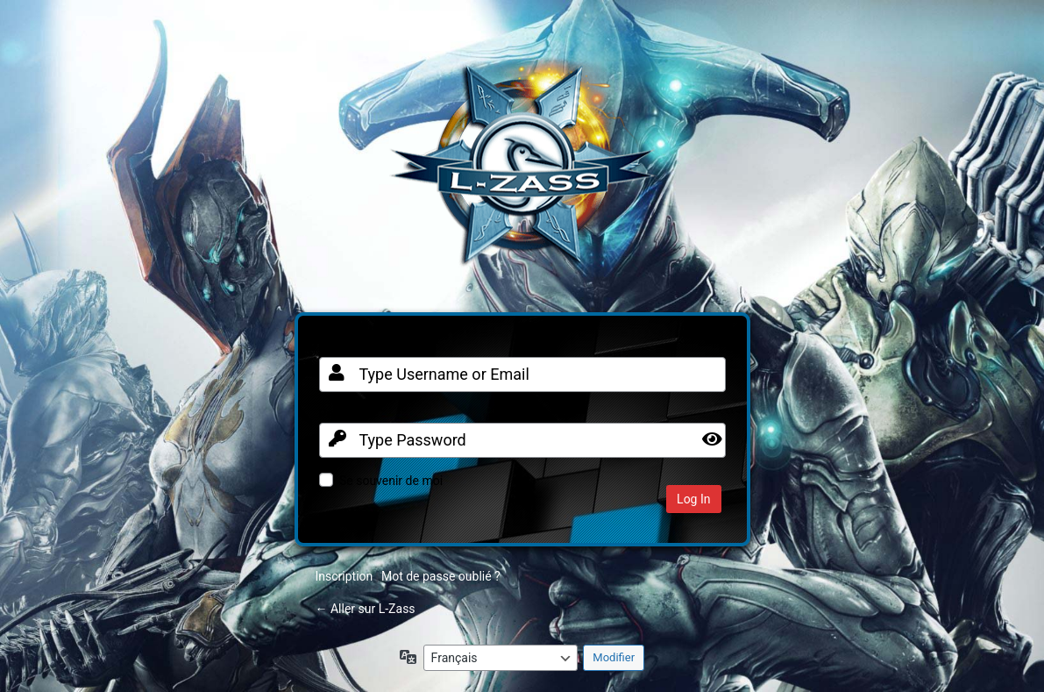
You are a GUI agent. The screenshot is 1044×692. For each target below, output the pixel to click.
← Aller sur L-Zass (365, 609)
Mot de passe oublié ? (441, 576)
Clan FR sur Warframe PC (522, 174)
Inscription (344, 576)
